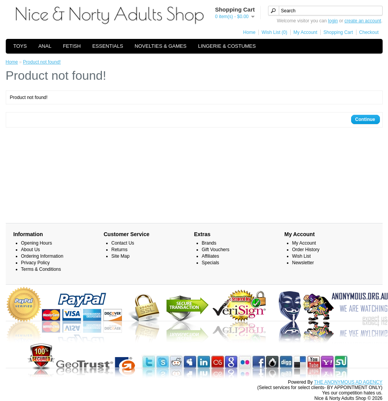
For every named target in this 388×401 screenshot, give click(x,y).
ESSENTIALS (107, 46)
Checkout (369, 32)
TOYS (20, 46)
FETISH (72, 46)
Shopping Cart (338, 32)
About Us (30, 249)
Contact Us (123, 243)
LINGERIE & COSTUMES (227, 46)
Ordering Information (42, 256)
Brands (209, 243)
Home (249, 32)
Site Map (121, 256)
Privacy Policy (35, 262)
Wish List (301, 256)
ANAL (45, 46)
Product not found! (42, 62)
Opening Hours (36, 243)
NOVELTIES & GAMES (161, 46)
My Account (305, 32)
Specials (210, 262)
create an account (363, 20)
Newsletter (303, 262)
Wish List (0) (274, 32)
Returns (120, 249)
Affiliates (210, 256)
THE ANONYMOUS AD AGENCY (348, 382)
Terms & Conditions (41, 269)
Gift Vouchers (216, 249)
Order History (306, 249)
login (333, 20)
